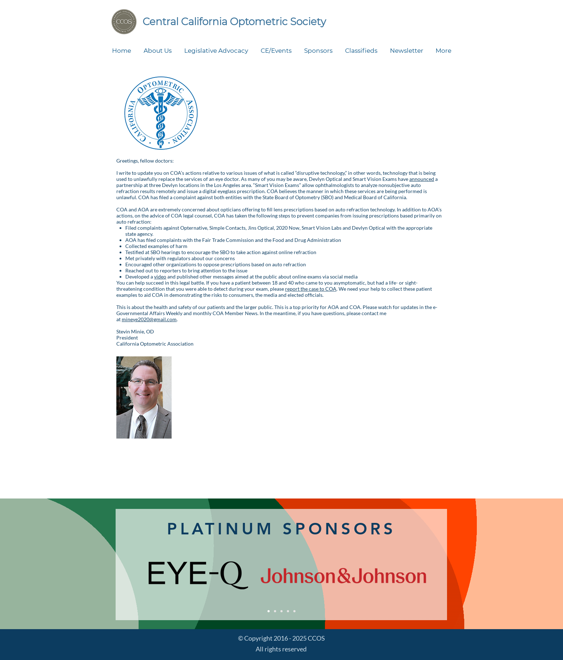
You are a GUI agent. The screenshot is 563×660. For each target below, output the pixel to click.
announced (421, 179)
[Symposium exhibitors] (294, 611)
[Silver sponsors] (281, 611)
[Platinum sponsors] (268, 611)
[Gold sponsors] (275, 611)
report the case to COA (310, 289)
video (160, 276)
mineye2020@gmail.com (149, 319)
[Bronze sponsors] (288, 611)
